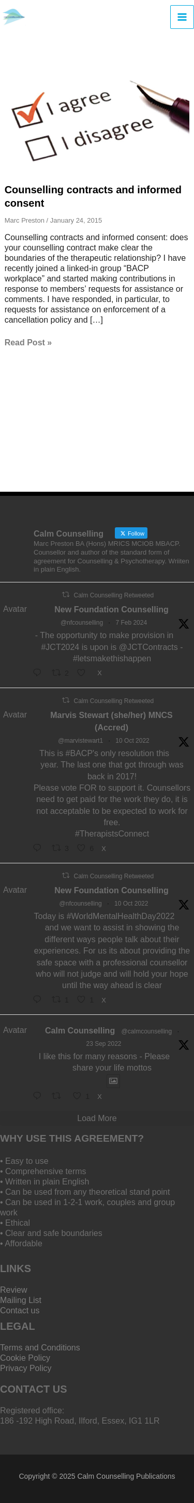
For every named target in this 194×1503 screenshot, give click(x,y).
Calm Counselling (80, 1030)
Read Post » (28, 343)
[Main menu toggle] (182, 17)
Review (13, 1289)
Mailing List (20, 1300)
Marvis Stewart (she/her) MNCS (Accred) (111, 721)
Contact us (19, 1310)
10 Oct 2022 (132, 740)
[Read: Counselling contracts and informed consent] (97, 118)
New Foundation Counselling (111, 609)
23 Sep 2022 (103, 1043)
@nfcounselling (82, 622)
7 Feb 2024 (131, 622)
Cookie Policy (25, 1358)
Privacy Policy (26, 1368)
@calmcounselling (147, 1031)
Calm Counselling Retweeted (113, 595)
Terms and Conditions (40, 1347)
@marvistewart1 (80, 740)
